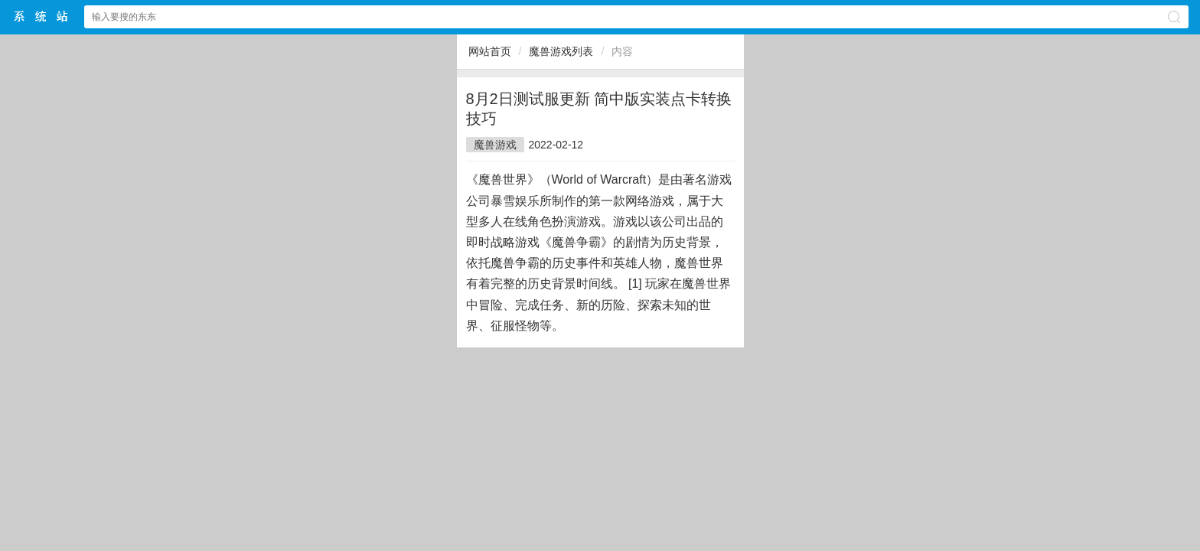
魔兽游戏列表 (561, 51)
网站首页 (489, 51)
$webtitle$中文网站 (41, 16)
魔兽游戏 (495, 145)
